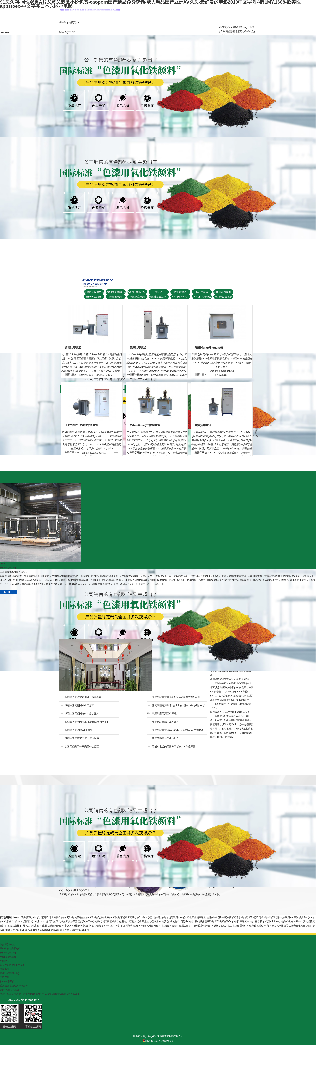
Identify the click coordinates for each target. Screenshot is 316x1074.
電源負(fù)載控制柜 (171, 925)
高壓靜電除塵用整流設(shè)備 (94, 291)
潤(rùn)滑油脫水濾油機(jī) (155, 917)
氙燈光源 (63, 921)
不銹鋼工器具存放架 (130, 917)
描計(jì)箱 (253, 917)
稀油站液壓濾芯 (280, 925)
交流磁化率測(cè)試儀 (108, 917)
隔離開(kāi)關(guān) (116, 291)
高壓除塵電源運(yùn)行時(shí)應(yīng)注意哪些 (177, 730)
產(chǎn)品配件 (94, 296)
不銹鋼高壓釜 (199, 917)
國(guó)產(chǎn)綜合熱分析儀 (275, 921)
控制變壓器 (180, 291)
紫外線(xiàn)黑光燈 (22, 929)
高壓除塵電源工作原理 (164, 713)
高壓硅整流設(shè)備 (159, 296)
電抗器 (158, 291)
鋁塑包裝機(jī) (15, 925)
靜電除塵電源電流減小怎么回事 (82, 738)
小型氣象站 (155, 921)
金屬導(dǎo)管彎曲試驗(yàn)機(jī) (254, 925)
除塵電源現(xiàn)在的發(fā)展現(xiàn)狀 (230, 712)
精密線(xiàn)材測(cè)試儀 (75, 925)
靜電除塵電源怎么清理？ (165, 738)
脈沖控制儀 (202, 291)
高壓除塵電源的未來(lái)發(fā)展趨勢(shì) (87, 721)
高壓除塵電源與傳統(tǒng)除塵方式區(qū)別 (176, 697)
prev (2, 32)
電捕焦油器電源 (223, 296)
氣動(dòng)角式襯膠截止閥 (146, 925)
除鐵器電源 (115, 296)
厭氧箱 (184, 925)
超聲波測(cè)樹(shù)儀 (180, 917)
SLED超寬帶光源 (49, 921)
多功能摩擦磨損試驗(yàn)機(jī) (204, 925)
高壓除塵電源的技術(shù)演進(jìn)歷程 (229, 679)
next (6, 32)
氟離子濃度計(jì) (76, 921)
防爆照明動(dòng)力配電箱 (34, 917)
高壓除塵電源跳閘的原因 (78, 730)
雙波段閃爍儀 (54, 925)
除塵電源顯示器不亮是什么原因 (82, 746)
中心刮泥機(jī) (96, 925)
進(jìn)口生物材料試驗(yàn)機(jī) (178, 921)
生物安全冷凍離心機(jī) (300, 925)
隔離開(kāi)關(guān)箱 (137, 291)
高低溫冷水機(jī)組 (238, 917)
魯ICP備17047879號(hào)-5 (158, 1041)
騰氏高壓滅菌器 (111, 921)
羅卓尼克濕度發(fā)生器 (35, 925)
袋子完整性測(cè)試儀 (85, 917)
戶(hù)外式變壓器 (201, 296)
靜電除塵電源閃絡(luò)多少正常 (82, 713)
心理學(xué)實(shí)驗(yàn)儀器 (48, 929)
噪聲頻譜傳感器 (267, 917)
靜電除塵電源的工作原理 (165, 721)
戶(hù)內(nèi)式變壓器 (180, 296)
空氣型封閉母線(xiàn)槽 (77, 929)
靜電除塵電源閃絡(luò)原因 (79, 705)
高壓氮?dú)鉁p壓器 (250, 921)
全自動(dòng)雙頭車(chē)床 (26, 921)
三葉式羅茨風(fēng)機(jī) (226, 921)
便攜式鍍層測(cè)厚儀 (287, 917)
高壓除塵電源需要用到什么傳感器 (83, 697)
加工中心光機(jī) (93, 921)
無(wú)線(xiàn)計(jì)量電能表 (117, 925)
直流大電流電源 (229, 925)
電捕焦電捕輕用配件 (223, 291)
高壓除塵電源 (137, 296)
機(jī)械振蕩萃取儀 (204, 921)
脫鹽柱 (145, 921)
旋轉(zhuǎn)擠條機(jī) (218, 917)
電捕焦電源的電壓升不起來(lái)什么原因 (174, 746)
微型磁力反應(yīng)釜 (130, 921)
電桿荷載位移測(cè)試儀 (61, 917)
